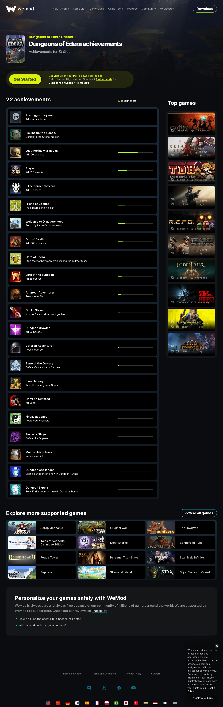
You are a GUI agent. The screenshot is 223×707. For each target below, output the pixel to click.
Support (155, 673)
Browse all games (198, 513)
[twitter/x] (104, 688)
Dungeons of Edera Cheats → (53, 37)
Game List (79, 8)
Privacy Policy (133, 673)
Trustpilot (99, 611)
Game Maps (97, 8)
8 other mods (104, 79)
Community (149, 8)
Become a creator (72, 673)
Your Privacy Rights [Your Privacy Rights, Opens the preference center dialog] (203, 698)
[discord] (89, 688)
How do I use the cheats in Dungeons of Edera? (50, 619)
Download (205, 9)
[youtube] (133, 688)
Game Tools (115, 8)
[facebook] (119, 688)
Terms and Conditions (104, 673)
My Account (167, 8)
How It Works (61, 8)
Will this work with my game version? (42, 625)
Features (132, 8)
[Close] (217, 646)
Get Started (24, 79)
